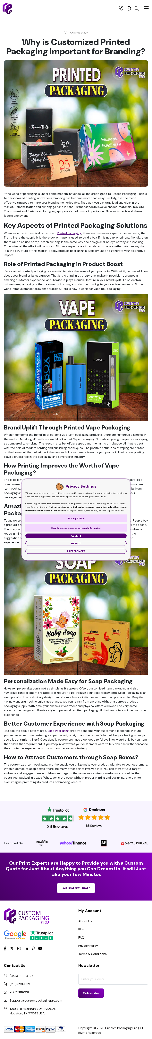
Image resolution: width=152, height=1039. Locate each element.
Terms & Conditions (92, 954)
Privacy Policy (88, 946)
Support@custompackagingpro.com (36, 1000)
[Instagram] (19, 948)
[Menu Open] (146, 10)
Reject (76, 543)
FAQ (81, 937)
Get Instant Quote (76, 888)
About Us (85, 921)
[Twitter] (12, 948)
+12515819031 (19, 992)
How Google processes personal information (76, 528)
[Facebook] (5, 948)
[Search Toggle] (137, 9)
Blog (81, 929)
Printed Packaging (69, 233)
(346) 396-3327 (21, 976)
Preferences (76, 551)
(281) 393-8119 (20, 984)
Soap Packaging (58, 731)
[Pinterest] (33, 948)
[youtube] (40, 948)
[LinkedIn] (26, 948)
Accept (76, 535)
